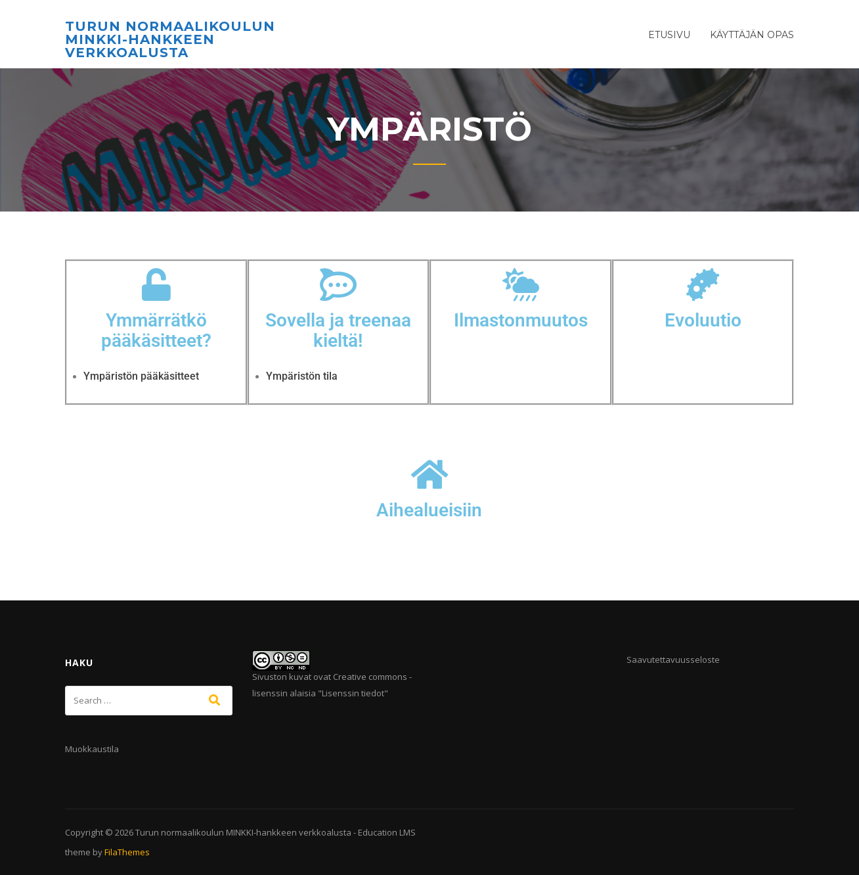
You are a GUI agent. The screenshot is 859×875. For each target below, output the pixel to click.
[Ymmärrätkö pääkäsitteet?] (156, 284)
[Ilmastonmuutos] (520, 284)
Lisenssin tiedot (353, 693)
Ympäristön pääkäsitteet (141, 376)
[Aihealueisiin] (429, 474)
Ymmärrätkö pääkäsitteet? (156, 330)
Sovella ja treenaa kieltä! (338, 330)
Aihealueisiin (429, 510)
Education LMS (387, 832)
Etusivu (669, 35)
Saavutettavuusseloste (673, 659)
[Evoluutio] (702, 284)
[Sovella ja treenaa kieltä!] (338, 284)
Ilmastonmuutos (521, 320)
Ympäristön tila (302, 376)
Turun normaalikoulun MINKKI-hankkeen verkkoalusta (170, 39)
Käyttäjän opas (752, 35)
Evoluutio (703, 320)
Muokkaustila (92, 749)
